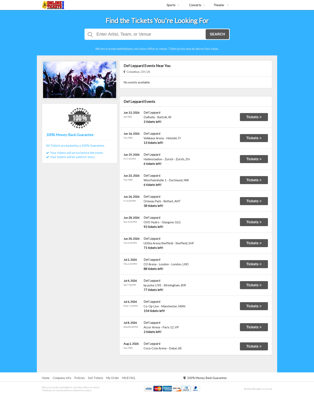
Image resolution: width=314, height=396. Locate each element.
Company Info (62, 378)
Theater (221, 5)
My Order (112, 378)
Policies (79, 378)
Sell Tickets (95, 378)
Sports (173, 5)
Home (46, 378)
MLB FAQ (128, 378)
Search (217, 34)
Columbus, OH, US (137, 71)
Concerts (197, 5)
